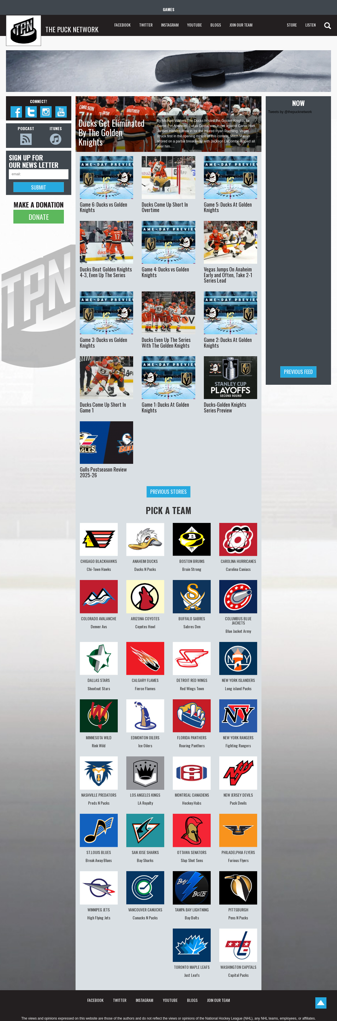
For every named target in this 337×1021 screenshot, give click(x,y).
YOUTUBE (194, 25)
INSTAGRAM (169, 25)
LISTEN (310, 25)
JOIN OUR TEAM (241, 25)
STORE (292, 25)
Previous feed (298, 371)
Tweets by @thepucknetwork (290, 112)
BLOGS (215, 25)
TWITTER (146, 25)
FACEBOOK (122, 25)
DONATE (39, 217)
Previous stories (168, 491)
